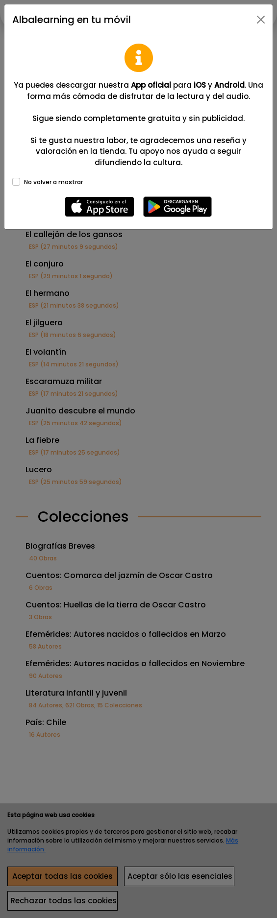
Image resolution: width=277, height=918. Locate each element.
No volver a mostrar (53, 182)
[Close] (261, 19)
